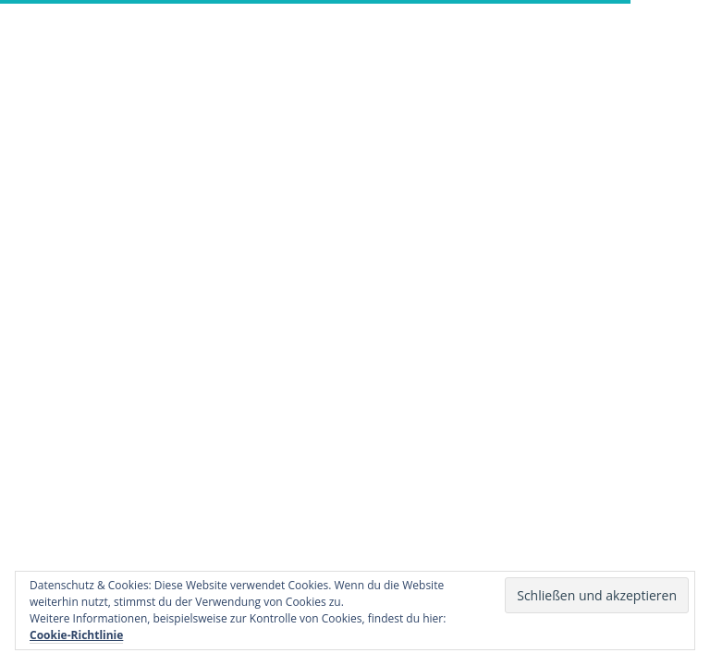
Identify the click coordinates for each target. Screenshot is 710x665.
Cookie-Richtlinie (76, 635)
